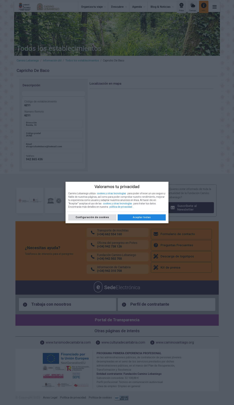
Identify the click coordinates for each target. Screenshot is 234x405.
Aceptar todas (142, 217)
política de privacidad (120, 206)
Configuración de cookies (92, 217)
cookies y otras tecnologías (111, 193)
